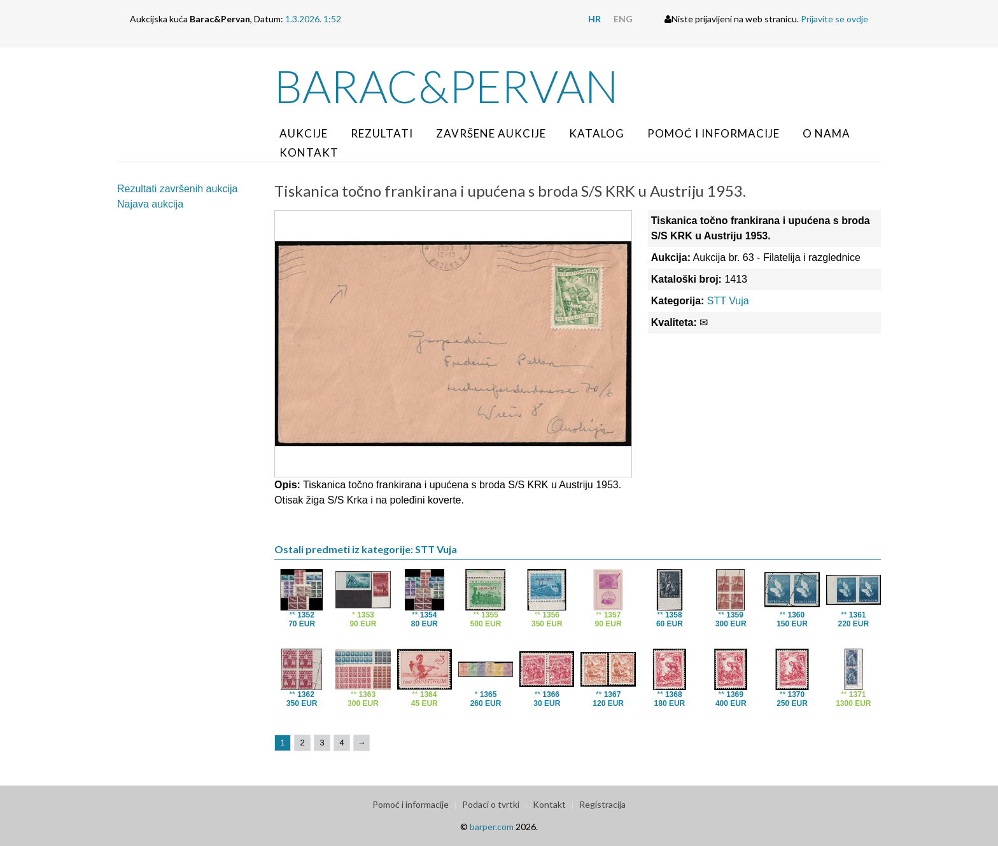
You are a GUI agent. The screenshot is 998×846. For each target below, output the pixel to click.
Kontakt (309, 152)
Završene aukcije (491, 133)
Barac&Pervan (446, 86)
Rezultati (382, 133)
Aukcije (303, 133)
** (301, 619)
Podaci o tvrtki (490, 804)
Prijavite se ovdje (834, 18)
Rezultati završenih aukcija (177, 188)
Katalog (596, 133)
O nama (826, 133)
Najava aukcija (150, 204)
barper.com (492, 826)
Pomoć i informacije (713, 133)
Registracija (602, 804)
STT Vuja (728, 300)
